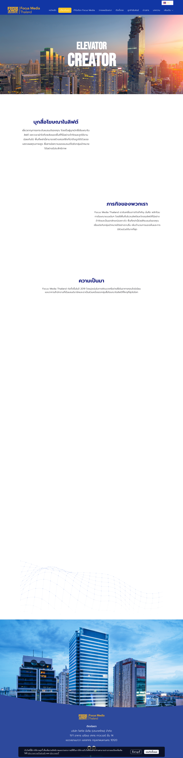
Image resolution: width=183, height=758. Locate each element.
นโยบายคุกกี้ (54, 753)
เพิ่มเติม (168, 10)
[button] (167, 3)
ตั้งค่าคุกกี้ (136, 752)
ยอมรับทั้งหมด (151, 752)
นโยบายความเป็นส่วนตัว (37, 753)
